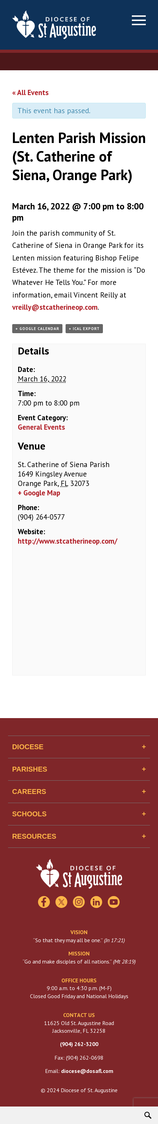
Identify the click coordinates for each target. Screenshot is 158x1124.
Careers (29, 791)
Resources (34, 836)
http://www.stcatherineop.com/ (67, 541)
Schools (29, 814)
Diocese (28, 747)
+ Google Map (39, 492)
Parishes (29, 769)
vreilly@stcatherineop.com (55, 307)
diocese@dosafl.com (87, 1070)
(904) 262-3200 (79, 1043)
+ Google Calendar (37, 328)
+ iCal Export (84, 328)
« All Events (30, 92)
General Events (41, 427)
